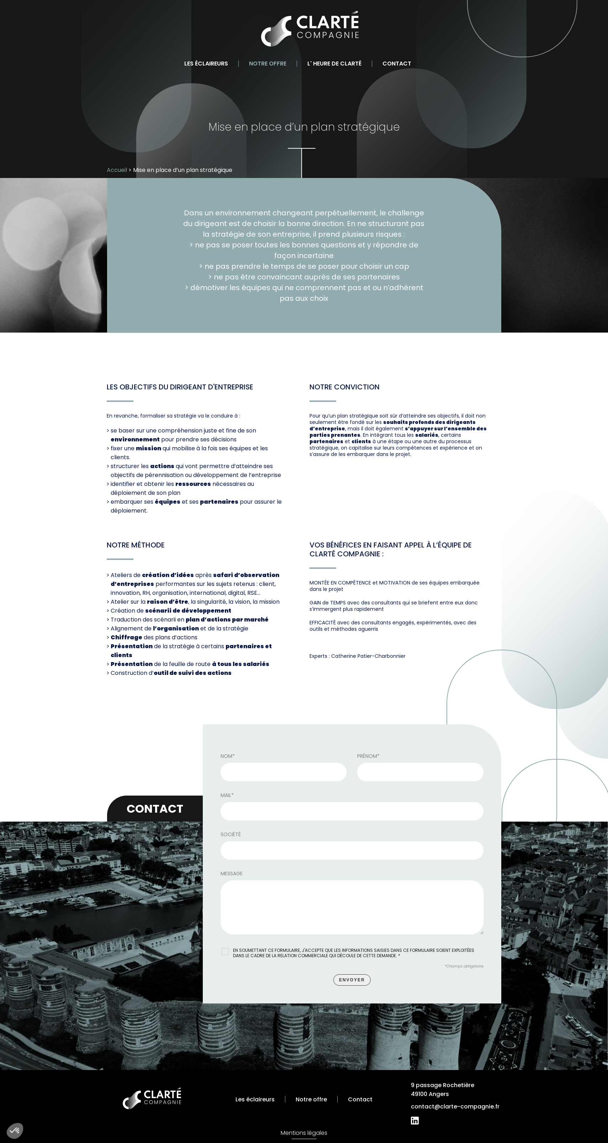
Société (231, 836)
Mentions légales (304, 1133)
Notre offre (267, 63)
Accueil (117, 170)
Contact (396, 63)
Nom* (228, 758)
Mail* (227, 797)
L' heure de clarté (334, 63)
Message (232, 875)
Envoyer (352, 982)
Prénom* (368, 758)
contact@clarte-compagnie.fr (455, 1106)
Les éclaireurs (206, 63)
